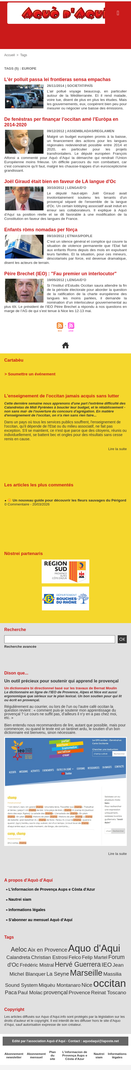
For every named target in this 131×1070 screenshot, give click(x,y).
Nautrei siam (18, 907)
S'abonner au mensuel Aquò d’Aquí (38, 927)
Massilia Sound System (101, 979)
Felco (68, 964)
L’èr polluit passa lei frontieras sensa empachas (58, 79)
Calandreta (16, 964)
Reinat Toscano (87, 997)
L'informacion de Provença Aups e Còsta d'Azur (49, 897)
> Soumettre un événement (28, 382)
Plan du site (51, 1059)
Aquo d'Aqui (92, 956)
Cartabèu (13, 368)
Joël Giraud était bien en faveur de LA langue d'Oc (61, 185)
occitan (73, 988)
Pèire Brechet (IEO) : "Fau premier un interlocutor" (61, 278)
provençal (38, 997)
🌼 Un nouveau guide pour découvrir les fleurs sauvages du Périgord (64, 509)
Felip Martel (86, 964)
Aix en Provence (49, 957)
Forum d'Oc (112, 964)
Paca (94, 990)
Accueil (9, 55)
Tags (23, 55)
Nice (52, 990)
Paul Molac (112, 990)
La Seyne (35, 979)
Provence (60, 997)
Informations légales (25, 917)
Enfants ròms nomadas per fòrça (41, 234)
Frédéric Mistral (26, 971)
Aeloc (22, 956)
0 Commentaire (16, 513)
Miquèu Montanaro (26, 990)
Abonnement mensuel (35, 1059)
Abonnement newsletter (13, 1059)
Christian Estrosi (44, 964)
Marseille (62, 978)
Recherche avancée (19, 654)
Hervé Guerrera (63, 970)
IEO (90, 970)
